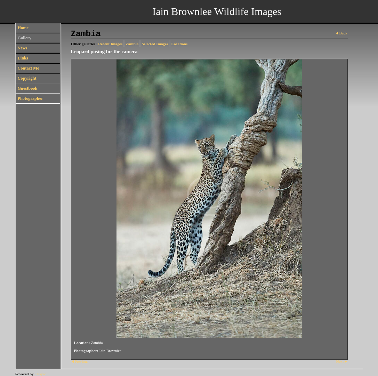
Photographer (30, 98)
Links (23, 58)
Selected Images (155, 44)
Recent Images (110, 44)
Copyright (27, 78)
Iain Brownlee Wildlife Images (216, 11)
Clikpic (40, 374)
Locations (179, 44)
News (22, 48)
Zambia (132, 44)
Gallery (25, 37)
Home (23, 27)
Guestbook (28, 88)
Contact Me (28, 68)
